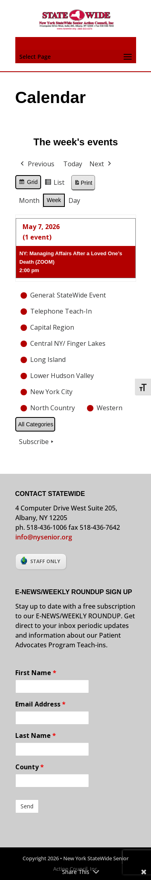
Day (74, 200)
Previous (36, 164)
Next (101, 164)
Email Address (40, 704)
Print (83, 184)
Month (29, 200)
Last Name (35, 735)
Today (72, 163)
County (29, 766)
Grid (28, 183)
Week (54, 200)
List (54, 183)
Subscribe (37, 442)
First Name (35, 672)
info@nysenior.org (43, 537)
